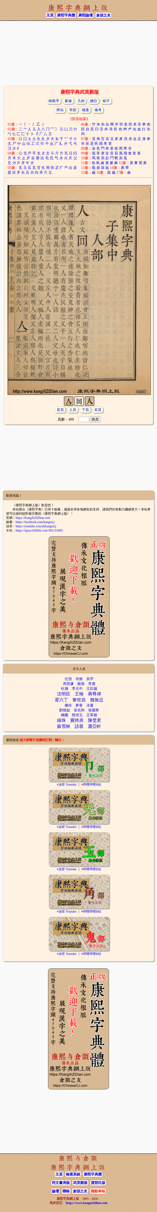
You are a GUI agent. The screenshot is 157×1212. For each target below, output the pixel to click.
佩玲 (68, 705)
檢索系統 (73, 1174)
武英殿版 (80, 1183)
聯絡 (66, 1191)
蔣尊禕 (94, 693)
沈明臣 (63, 693)
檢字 (106, 101)
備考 (98, 110)
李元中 (77, 689)
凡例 (81, 101)
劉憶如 (64, 710)
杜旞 (64, 689)
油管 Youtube (67, 784)
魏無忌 (96, 699)
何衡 (79, 679)
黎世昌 (79, 699)
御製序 (53, 101)
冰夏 (90, 705)
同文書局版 (61, 1183)
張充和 (79, 710)
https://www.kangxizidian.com (86, 1203)
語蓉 (79, 726)
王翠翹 (91, 715)
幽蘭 (64, 715)
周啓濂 (68, 684)
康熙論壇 (85, 15)
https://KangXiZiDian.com (33, 517)
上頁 (72, 410)
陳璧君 (94, 720)
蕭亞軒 (94, 726)
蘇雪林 (63, 726)
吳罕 (90, 679)
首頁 (60, 410)
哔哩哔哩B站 (92, 784)
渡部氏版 (98, 1183)
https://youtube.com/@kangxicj (36, 526)
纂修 (68, 101)
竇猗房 (77, 720)
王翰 (79, 693)
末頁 (97, 410)
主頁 (50, 15)
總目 (93, 101)
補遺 (85, 110)
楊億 (81, 684)
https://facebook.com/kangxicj (35, 522)
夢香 (79, 705)
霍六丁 (61, 699)
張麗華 (93, 710)
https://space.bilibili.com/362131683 (39, 530)
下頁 (85, 410)
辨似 (60, 110)
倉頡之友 (103, 15)
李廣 (91, 684)
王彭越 (91, 689)
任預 (68, 679)
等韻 (72, 110)
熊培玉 (77, 715)
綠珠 (61, 720)
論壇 (55, 1191)
